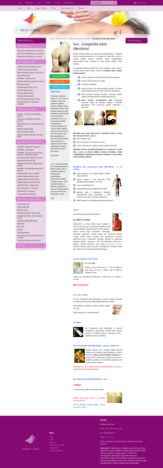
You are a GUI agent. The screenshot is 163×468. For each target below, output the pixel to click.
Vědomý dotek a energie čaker (27, 70)
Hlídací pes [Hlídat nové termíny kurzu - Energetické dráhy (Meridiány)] (59, 82)
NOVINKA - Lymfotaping (25, 150)
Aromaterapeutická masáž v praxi (28, 99)
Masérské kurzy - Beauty (26, 109)
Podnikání (21, 245)
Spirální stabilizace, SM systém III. (28, 182)
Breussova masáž (23, 84)
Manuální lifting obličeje (25, 129)
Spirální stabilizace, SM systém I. (28, 176)
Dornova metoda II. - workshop (27, 188)
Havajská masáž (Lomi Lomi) (27, 87)
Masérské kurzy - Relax (26, 62)
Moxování (20, 227)
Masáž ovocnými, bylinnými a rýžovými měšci (30, 136)
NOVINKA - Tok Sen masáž (26, 78)
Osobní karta (139, 3)
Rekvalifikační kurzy (24, 46)
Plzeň (53, 8)
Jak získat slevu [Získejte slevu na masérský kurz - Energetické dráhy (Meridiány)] (59, 76)
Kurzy (20, 3)
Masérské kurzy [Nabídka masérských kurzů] (61, 39)
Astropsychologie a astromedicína (29, 240)
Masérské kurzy (25, 40)
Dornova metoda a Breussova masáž (29, 158)
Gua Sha (20, 230)
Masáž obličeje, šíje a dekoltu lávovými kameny (30, 125)
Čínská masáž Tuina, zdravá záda (28, 213)
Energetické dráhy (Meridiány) (27, 221)
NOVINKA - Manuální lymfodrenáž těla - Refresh (30, 169)
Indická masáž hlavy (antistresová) (29, 67)
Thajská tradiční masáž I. (25, 93)
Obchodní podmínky (56, 451)
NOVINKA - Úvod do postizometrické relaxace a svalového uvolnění (29, 154)
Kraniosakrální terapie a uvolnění (28, 173)
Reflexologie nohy (23, 204)
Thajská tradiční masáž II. (25, 96)
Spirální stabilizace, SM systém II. (28, 179)
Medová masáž (22, 210)
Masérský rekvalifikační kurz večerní (29, 57)
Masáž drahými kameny (25, 90)
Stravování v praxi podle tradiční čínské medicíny (30, 236)
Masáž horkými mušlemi (25, 132)
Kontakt (47, 3)
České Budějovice (67, 8)
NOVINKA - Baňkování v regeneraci (29, 147)
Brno (29, 8)
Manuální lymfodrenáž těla (26, 161)
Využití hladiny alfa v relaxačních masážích (28, 103)
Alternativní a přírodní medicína (29, 199)
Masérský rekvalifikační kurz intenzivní (30, 51)
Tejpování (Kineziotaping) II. (26, 194)
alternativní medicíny (114, 244)
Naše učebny (69, 3)
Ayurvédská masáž (23, 75)
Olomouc (81, 8)
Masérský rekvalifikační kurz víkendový (30, 54)
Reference (29, 3)
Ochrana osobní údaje (56, 445)
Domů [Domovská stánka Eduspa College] (51, 39)
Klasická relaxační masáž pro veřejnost (30, 81)
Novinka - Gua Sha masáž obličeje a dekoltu (29, 115)
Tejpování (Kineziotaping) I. (26, 191)
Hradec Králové (41, 8)
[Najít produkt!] (104, 3)
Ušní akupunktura (23, 233)
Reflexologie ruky (23, 207)
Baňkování (20, 224)
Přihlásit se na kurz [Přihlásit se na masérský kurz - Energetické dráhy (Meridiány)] (59, 87)
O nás (39, 3)
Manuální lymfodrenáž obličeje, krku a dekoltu (30, 164)
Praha (20, 8)
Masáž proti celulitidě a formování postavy (28, 120)
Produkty (57, 3)
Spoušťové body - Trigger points (28, 185)
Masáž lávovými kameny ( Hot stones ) (30, 73)
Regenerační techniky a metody (29, 142)
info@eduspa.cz (110, 437)
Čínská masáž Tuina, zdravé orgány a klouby (29, 217)
